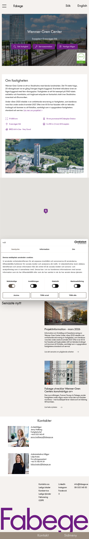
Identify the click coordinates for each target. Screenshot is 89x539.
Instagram (62, 488)
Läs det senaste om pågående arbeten (59, 352)
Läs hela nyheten (50, 407)
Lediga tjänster (45, 494)
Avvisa (16, 295)
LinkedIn (61, 484)
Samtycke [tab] (15, 249)
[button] (46, 211)
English (82, 6)
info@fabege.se (81, 484)
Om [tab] (73, 249)
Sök (68, 6)
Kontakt (43, 535)
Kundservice (44, 491)
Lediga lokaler (44, 488)
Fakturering (43, 497)
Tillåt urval (44, 295)
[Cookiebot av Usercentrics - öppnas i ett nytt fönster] (76, 242)
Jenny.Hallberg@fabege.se (42, 437)
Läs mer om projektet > (33, 110)
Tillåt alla (72, 295)
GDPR (41, 500)
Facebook (62, 491)
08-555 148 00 (80, 488)
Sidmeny (70, 535)
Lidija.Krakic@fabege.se (41, 464)
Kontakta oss (44, 484)
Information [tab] (44, 249)
